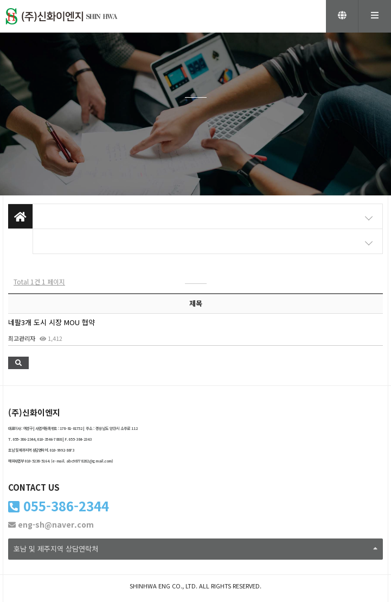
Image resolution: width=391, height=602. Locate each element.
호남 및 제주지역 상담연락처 (195, 548)
